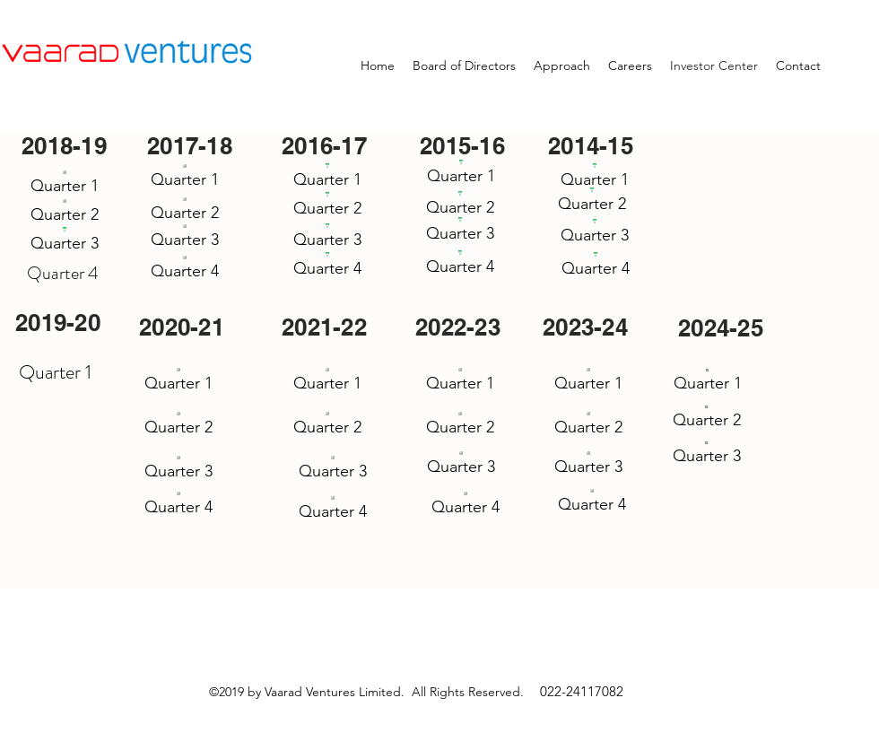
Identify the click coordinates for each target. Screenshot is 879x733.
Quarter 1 (55, 372)
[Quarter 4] (185, 267)
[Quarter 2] (64, 212)
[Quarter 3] (64, 238)
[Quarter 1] (64, 181)
